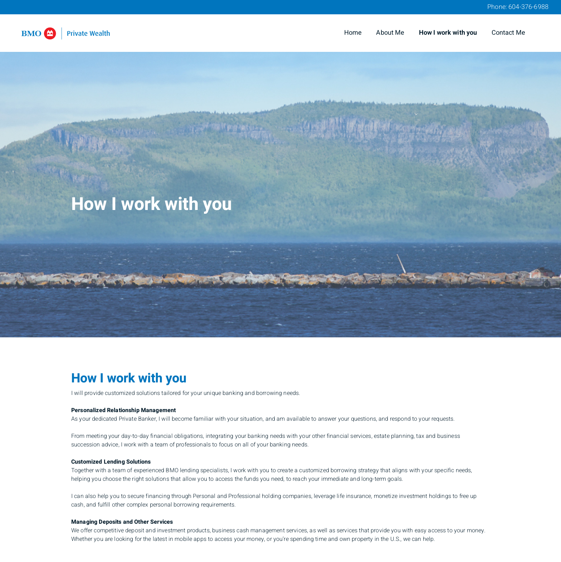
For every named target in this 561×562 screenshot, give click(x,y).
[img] (280, 168)
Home (353, 33)
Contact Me (509, 33)
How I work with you (448, 33)
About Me (390, 33)
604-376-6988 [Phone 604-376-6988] (528, 7)
